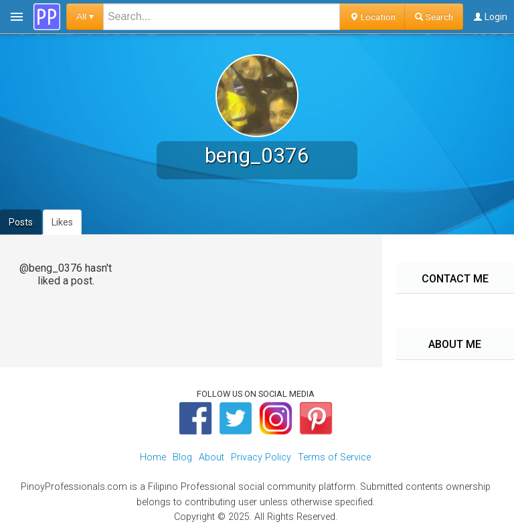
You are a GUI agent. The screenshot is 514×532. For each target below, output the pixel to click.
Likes (62, 222)
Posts (21, 222)
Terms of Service (334, 457)
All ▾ (85, 16)
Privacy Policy (261, 457)
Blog (182, 457)
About (211, 457)
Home (153, 457)
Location (372, 16)
